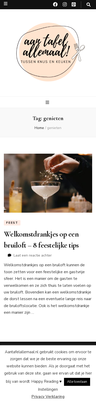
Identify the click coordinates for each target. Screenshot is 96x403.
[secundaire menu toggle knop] (5, 4)
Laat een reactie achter (33, 255)
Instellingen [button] (48, 389)
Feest (12, 223)
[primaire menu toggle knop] (48, 102)
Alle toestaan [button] (77, 381)
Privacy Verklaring (48, 396)
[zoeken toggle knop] (89, 5)
